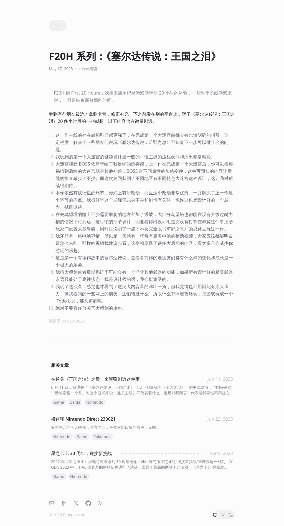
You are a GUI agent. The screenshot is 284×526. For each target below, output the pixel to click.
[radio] (215, 515)
